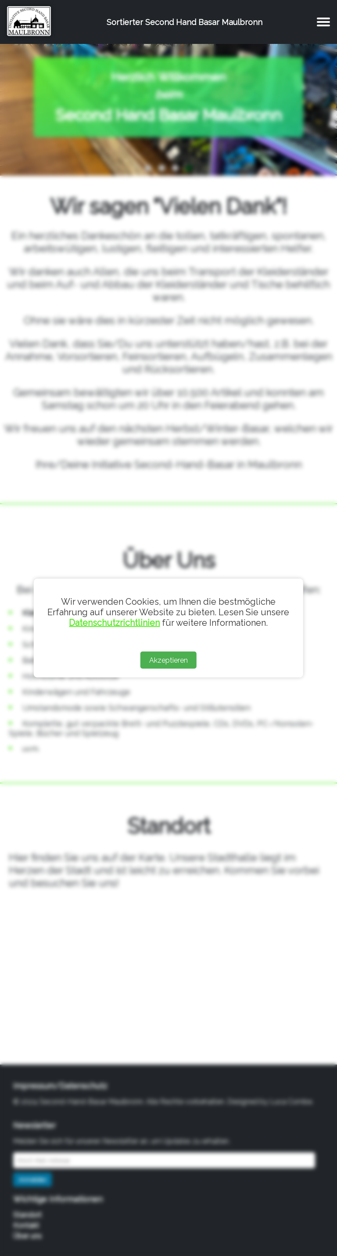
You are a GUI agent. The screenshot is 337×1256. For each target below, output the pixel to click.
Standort (27, 1215)
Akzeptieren (168, 660)
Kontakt (26, 1225)
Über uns (27, 1236)
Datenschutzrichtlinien (114, 622)
